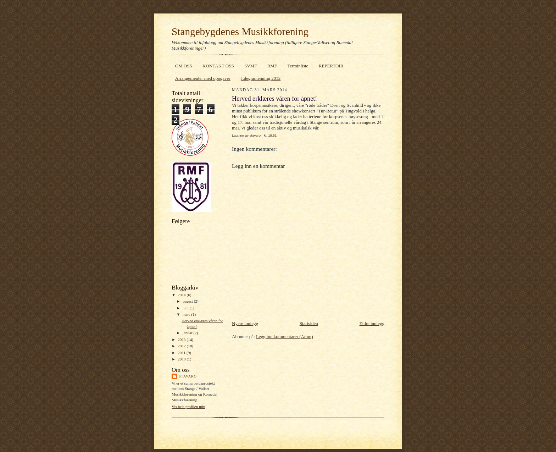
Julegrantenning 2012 (260, 78)
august (188, 301)
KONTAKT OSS (218, 65)
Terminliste (297, 65)
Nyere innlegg (245, 323)
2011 (182, 353)
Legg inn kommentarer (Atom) (284, 336)
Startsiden (309, 323)
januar (188, 333)
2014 (182, 295)
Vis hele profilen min (188, 406)
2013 (182, 339)
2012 (182, 346)
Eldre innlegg (372, 323)
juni (186, 308)
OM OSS (183, 65)
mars (187, 314)
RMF (272, 65)
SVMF (250, 65)
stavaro (188, 376)
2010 (182, 359)
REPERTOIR (331, 65)
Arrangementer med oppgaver (202, 78)
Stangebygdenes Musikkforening (240, 31)
